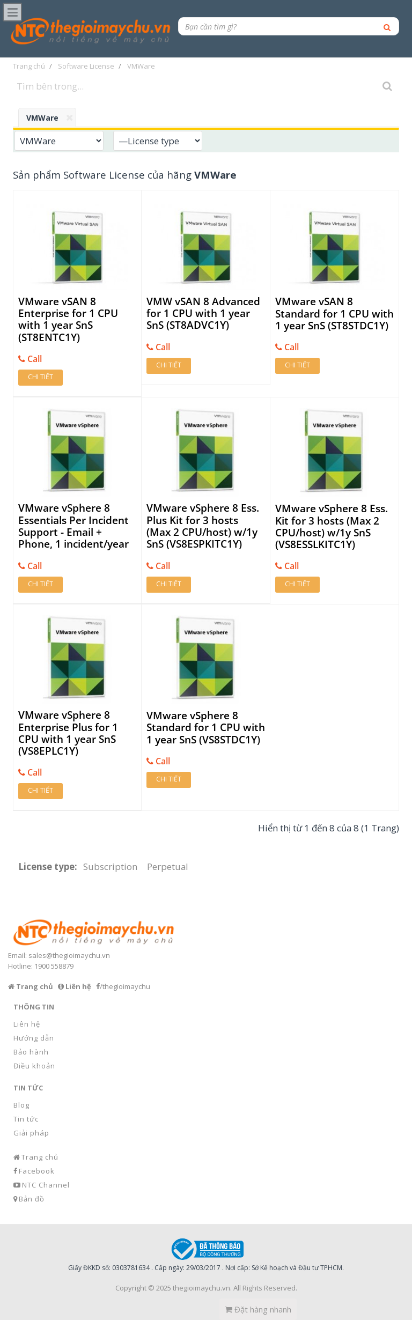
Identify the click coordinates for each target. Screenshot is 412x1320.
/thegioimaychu (125, 986)
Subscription (110, 866)
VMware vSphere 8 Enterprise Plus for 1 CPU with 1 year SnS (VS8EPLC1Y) (68, 733)
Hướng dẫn (33, 1038)
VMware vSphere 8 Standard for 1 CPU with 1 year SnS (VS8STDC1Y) (205, 728)
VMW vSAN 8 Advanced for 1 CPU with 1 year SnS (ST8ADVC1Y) (203, 313)
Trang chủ (39, 1157)
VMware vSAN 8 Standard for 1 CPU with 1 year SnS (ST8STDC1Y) (334, 313)
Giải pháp (31, 1133)
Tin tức (26, 1119)
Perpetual (167, 866)
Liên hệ (26, 1024)
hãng (202, 174)
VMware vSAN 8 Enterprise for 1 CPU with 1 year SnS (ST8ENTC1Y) (68, 319)
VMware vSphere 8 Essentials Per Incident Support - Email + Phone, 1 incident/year (73, 526)
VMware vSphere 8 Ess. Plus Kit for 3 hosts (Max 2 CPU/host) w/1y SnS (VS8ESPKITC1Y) (202, 526)
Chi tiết (40, 376)
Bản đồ (32, 1199)
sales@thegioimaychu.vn (69, 955)
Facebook (37, 1171)
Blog (21, 1105)
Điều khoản (34, 1066)
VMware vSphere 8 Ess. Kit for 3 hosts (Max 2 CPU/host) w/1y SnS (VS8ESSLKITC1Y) (331, 526)
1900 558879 (53, 966)
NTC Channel (46, 1185)
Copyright (130, 1288)
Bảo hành (31, 1052)
